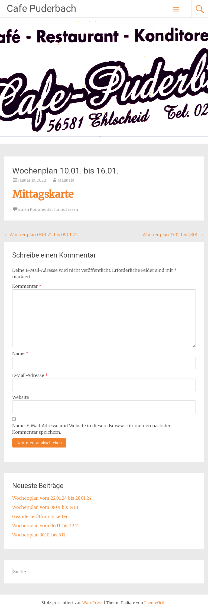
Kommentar (26, 286)
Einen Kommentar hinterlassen (48, 209)
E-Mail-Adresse (30, 375)
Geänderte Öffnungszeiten (40, 516)
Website (20, 397)
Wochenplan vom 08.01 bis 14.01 (45, 507)
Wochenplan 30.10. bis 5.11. (39, 534)
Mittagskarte (42, 194)
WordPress (92, 602)
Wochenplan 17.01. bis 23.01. (173, 234)
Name (20, 353)
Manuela (66, 180)
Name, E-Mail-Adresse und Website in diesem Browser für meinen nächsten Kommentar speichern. (92, 429)
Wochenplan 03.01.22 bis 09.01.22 (41, 234)
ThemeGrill (155, 602)
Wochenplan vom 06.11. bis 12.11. (46, 525)
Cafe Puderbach (41, 8)
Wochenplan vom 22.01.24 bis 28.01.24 (52, 498)
